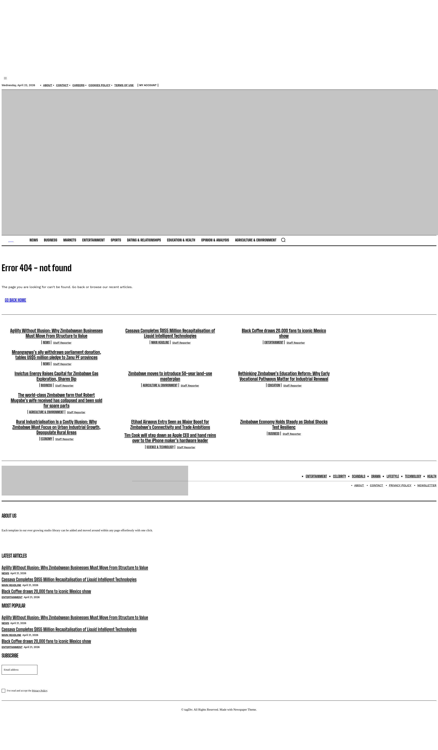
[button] (283, 246)
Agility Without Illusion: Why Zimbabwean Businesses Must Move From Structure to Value (56, 339)
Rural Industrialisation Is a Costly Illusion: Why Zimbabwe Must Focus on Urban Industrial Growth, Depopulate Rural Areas (56, 433)
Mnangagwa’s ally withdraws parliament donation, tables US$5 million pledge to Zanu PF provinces (56, 361)
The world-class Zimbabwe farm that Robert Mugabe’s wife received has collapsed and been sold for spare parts (56, 407)
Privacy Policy (39, 696)
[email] (19, 676)
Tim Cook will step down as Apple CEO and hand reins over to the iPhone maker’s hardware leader (170, 444)
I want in (218, 687)
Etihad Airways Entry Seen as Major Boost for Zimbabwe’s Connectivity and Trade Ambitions (170, 430)
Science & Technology (160, 453)
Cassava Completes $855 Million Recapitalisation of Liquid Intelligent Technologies (170, 339)
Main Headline (160, 348)
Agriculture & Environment (160, 392)
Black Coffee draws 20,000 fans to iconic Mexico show (284, 339)
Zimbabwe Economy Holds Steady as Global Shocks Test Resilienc (284, 430)
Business (46, 392)
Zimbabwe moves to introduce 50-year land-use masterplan (170, 382)
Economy (46, 445)
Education (274, 392)
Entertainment (273, 348)
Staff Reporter (62, 348)
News (46, 348)
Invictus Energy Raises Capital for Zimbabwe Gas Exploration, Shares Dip (56, 382)
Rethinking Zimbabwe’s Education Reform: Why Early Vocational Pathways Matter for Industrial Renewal (284, 382)
